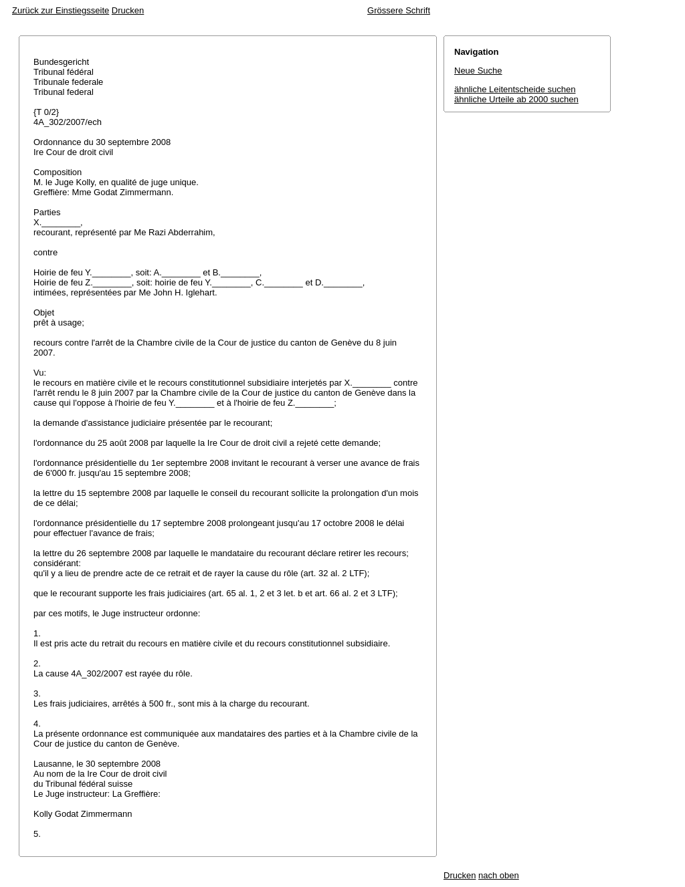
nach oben (498, 875)
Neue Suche (478, 71)
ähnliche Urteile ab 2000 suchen (516, 99)
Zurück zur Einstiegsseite (60, 10)
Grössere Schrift (398, 10)
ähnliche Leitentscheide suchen (514, 89)
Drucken (128, 10)
